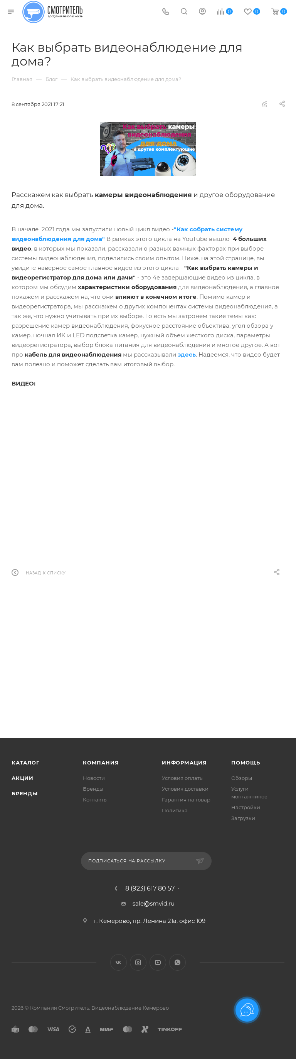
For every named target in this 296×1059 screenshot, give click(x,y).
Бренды (25, 793)
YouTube (158, 962)
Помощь (245, 762)
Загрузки (243, 818)
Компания (101, 762)
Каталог (26, 762)
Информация (184, 762)
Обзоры (241, 778)
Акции (23, 778)
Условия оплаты (183, 778)
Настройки (245, 807)
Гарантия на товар (186, 799)
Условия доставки (185, 789)
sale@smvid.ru (154, 903)
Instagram (138, 962)
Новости (94, 778)
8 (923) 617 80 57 (150, 889)
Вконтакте (118, 962)
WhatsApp (177, 962)
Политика (175, 810)
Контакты (95, 799)
